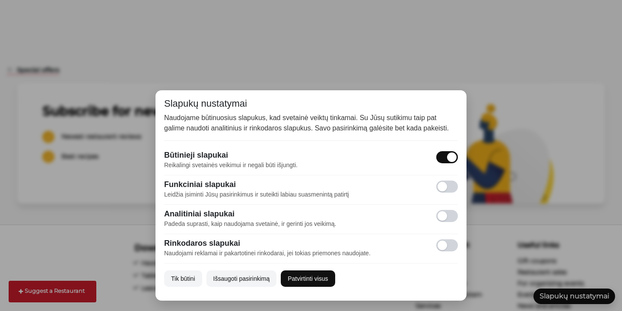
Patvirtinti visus (308, 278)
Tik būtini (183, 278)
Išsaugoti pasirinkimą (241, 278)
